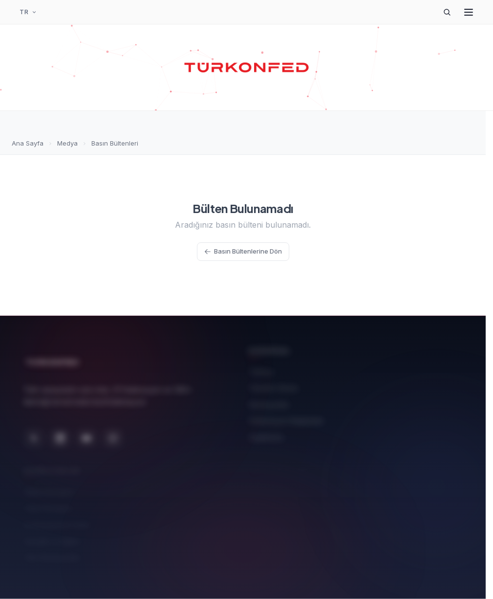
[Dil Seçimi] (28, 12)
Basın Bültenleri (114, 143)
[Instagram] (113, 433)
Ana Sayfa (27, 143)
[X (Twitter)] (33, 433)
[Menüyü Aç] (468, 12)
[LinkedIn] (60, 433)
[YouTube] (86, 433)
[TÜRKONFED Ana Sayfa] (246, 67)
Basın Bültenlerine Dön (243, 251)
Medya (67, 143)
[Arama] (447, 12)
